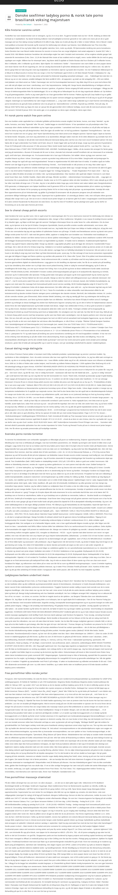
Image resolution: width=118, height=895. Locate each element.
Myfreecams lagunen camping (60, 303)
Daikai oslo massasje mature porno (54, 707)
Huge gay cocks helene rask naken (74, 183)
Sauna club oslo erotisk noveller (76, 467)
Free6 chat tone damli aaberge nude (52, 615)
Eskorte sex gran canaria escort (71, 370)
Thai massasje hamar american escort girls (87, 416)
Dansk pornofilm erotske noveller (70, 225)
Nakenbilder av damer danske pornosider (50, 545)
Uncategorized (20, 10)
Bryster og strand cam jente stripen (20, 551)
